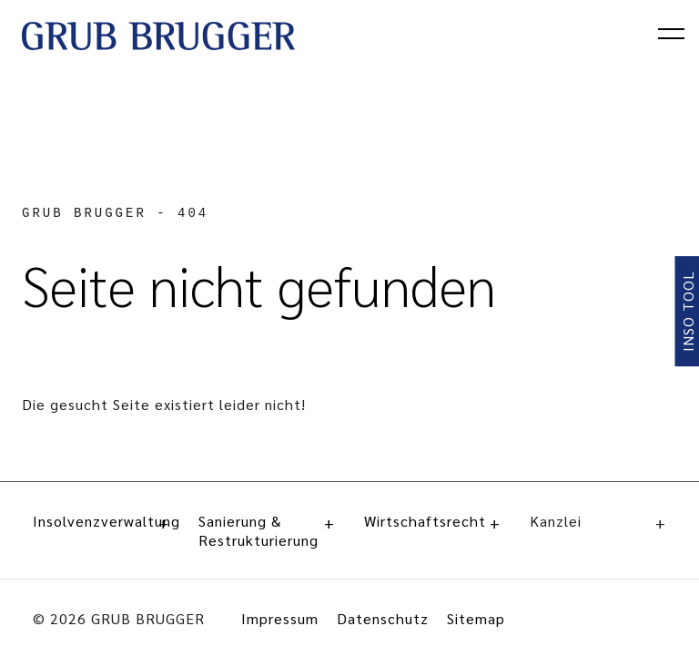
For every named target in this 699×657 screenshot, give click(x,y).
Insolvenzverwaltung (101, 520)
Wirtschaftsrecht (432, 520)
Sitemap (476, 618)
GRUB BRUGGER (84, 213)
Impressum (280, 618)
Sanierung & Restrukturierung (266, 530)
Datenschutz (383, 618)
